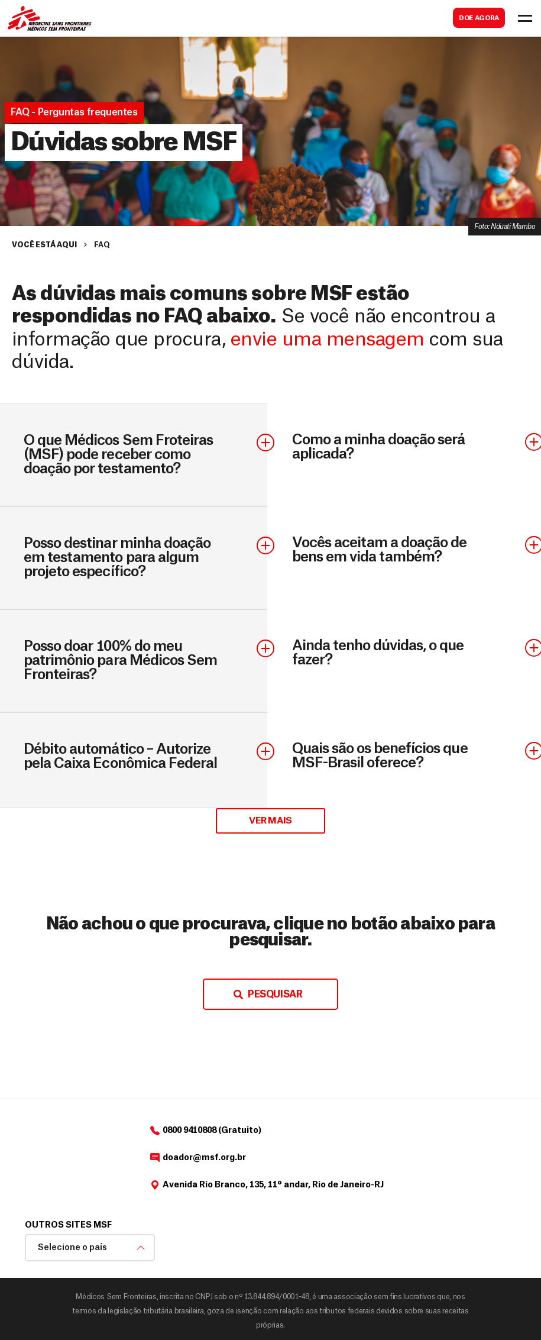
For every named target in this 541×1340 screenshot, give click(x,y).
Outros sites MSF (68, 1225)
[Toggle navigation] (525, 18)
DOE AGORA (479, 18)
